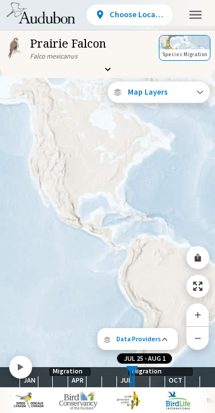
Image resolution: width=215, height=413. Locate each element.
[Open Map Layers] (159, 92)
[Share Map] (197, 257)
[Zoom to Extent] (197, 286)
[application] (107, 206)
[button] (137, 339)
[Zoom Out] (197, 338)
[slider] (130, 377)
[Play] (20, 367)
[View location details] (130, 15)
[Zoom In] (197, 314)
